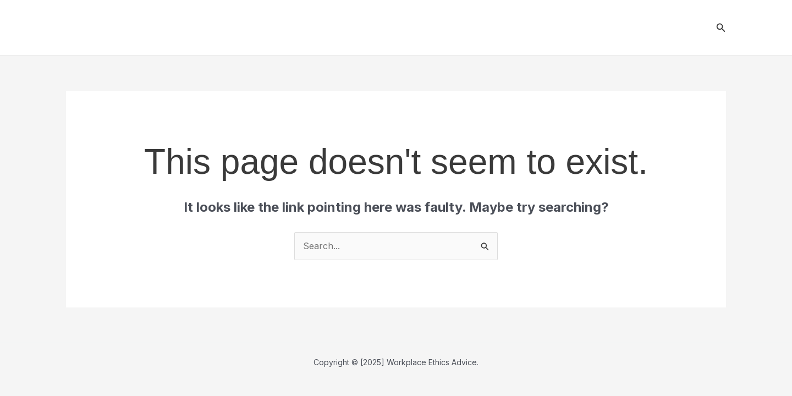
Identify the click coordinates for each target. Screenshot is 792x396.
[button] (721, 28)
